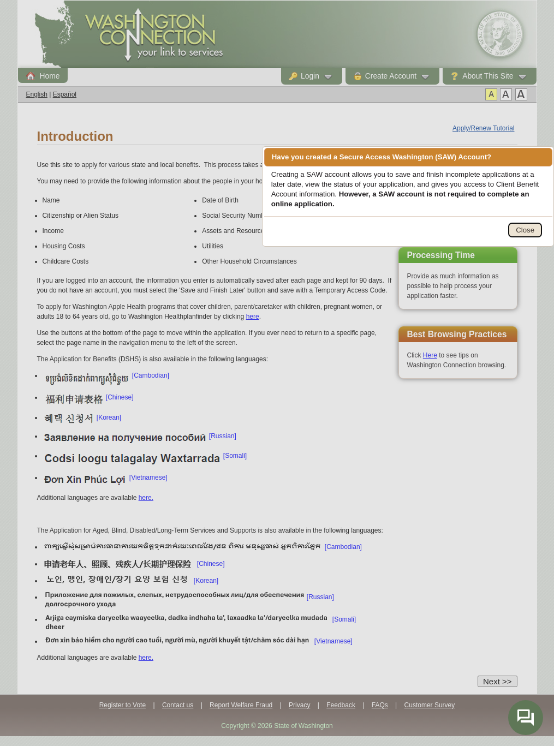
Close (525, 230)
